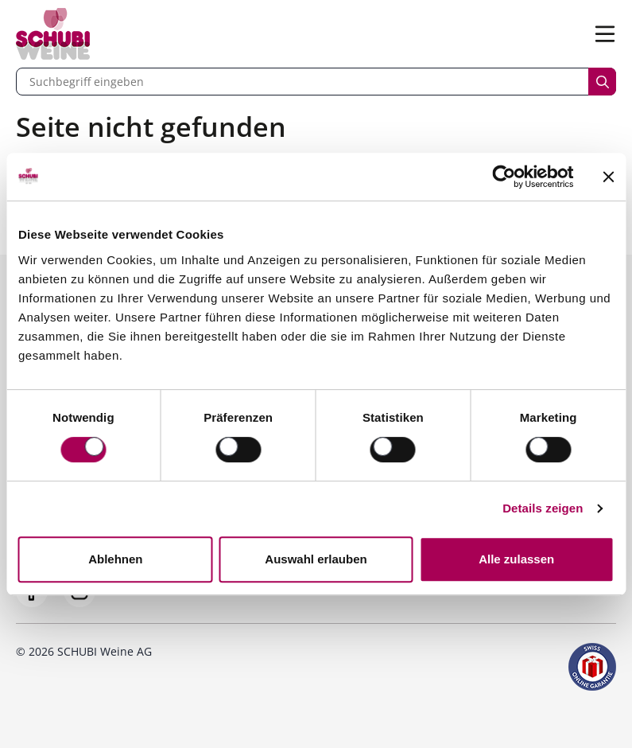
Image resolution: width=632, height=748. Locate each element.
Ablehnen (115, 559)
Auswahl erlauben (315, 559)
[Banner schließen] (608, 176)
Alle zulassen (516, 559)
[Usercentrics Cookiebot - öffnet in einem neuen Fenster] (503, 177)
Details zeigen (542, 508)
